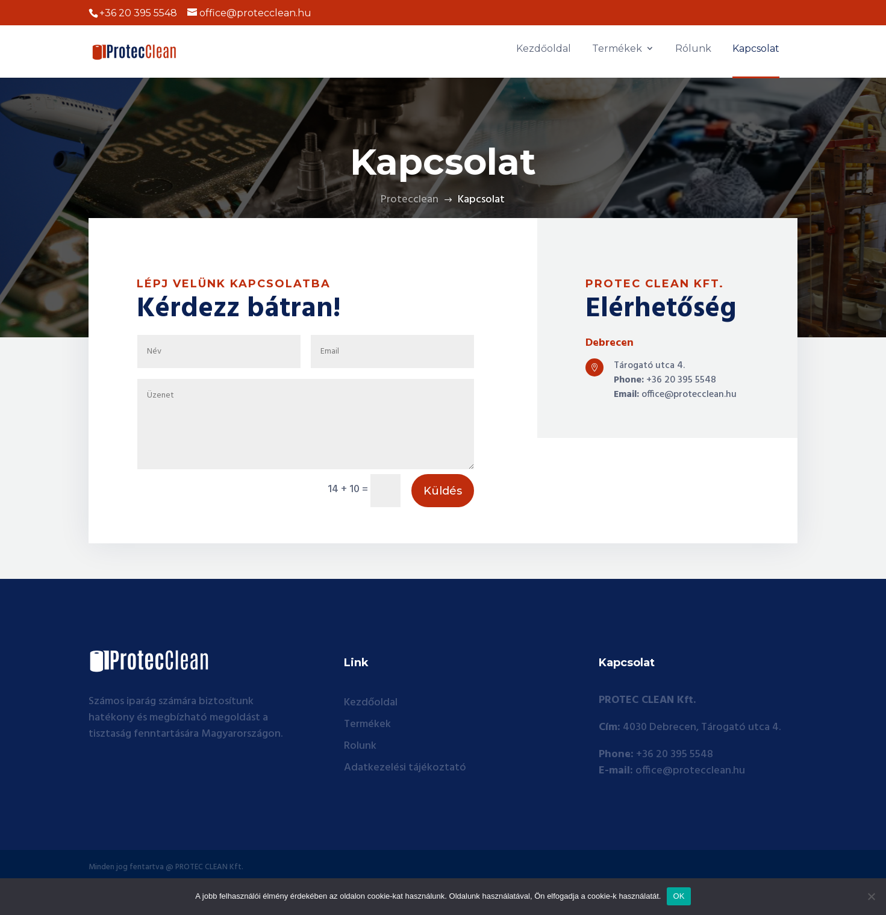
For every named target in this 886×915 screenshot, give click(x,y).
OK (678, 896)
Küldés (442, 531)
